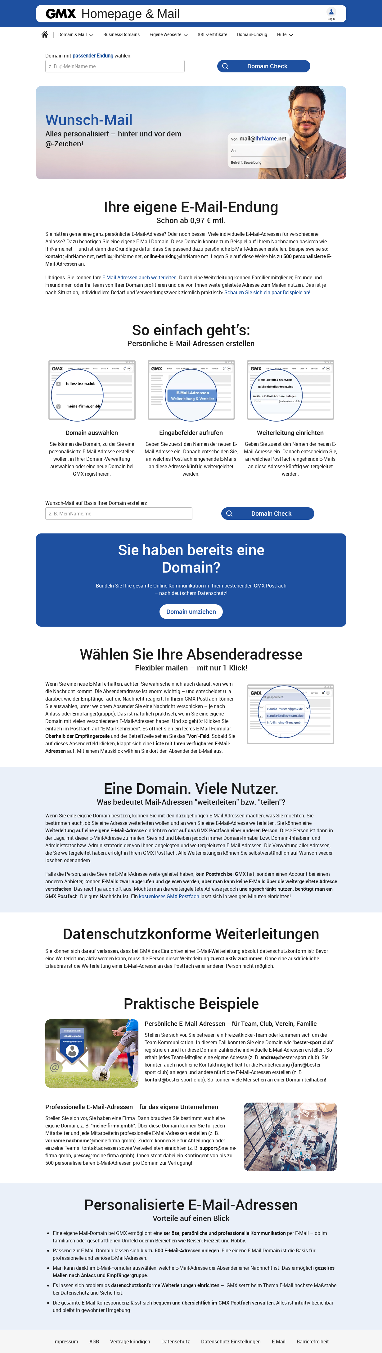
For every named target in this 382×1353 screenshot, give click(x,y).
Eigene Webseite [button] (170, 35)
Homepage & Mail (130, 14)
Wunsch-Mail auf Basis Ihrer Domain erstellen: (96, 503)
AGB (94, 1341)
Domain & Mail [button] (76, 35)
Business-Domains (121, 34)
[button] (191, 611)
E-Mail (278, 1341)
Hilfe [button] (286, 35)
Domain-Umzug (252, 34)
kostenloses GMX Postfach (169, 896)
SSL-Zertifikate (212, 34)
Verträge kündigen (130, 1341)
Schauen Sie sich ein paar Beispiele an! (267, 292)
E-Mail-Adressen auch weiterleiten (139, 277)
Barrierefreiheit (313, 1341)
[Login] (331, 12)
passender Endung (93, 55)
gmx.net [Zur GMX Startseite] (61, 14)
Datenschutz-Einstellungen (231, 1341)
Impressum (65, 1341)
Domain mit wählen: (88, 55)
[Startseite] (44, 34)
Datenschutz (175, 1341)
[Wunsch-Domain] (115, 66)
